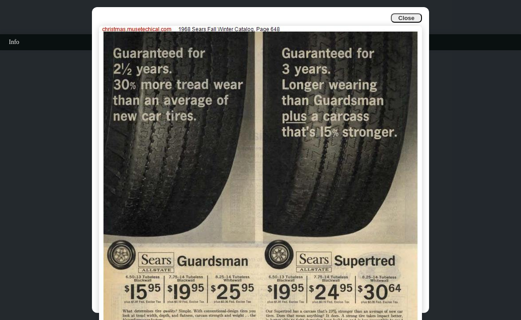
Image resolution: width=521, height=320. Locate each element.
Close (406, 18)
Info (14, 42)
